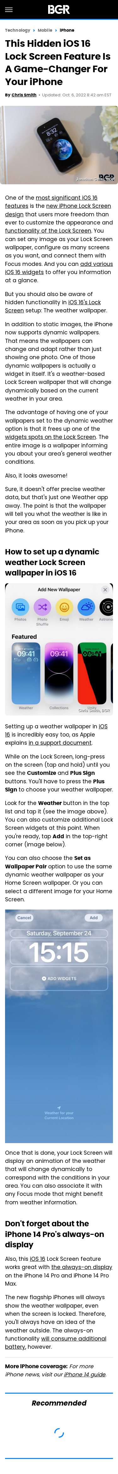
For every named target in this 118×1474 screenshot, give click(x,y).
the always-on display (81, 1267)
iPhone (67, 30)
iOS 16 (37, 1259)
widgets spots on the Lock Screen (50, 437)
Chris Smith (24, 95)
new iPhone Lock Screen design (58, 210)
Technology (17, 30)
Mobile (45, 30)
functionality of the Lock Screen (48, 231)
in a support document (60, 743)
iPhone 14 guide (84, 1375)
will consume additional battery (55, 1343)
